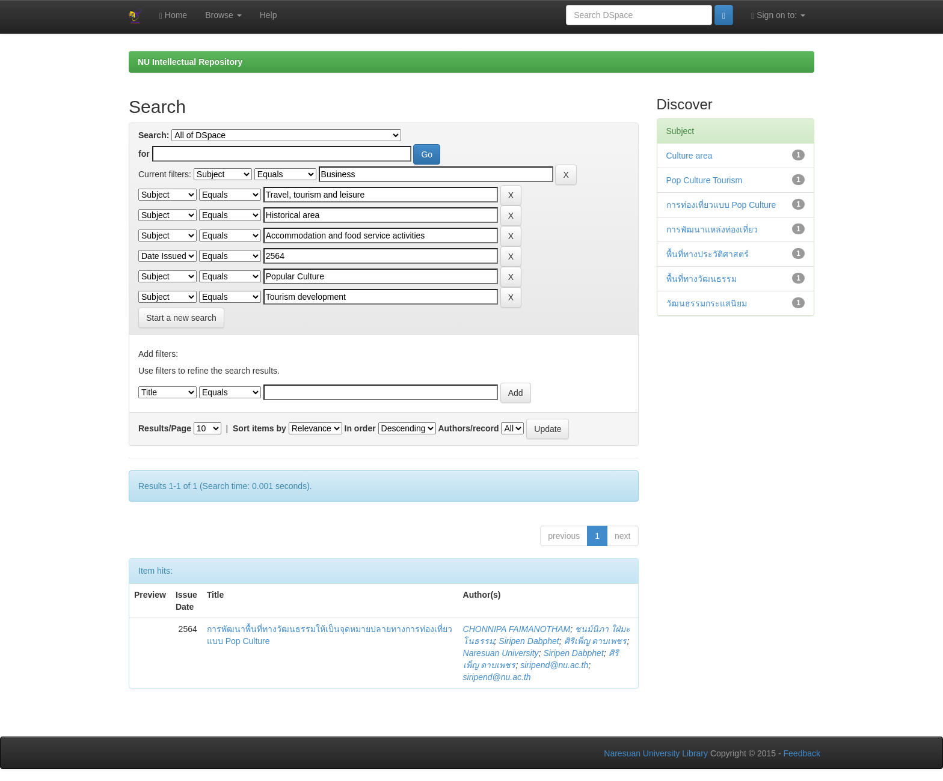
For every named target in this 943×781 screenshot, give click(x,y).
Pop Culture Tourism (704, 180)
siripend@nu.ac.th (554, 665)
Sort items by (259, 428)
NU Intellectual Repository (190, 62)
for (144, 154)
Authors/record (468, 428)
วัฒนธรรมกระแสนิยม (706, 303)
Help (268, 15)
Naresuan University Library (656, 753)
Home (173, 15)
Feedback (802, 753)
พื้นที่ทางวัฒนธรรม (701, 279)
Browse (223, 15)
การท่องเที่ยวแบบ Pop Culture (721, 205)
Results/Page (164, 428)
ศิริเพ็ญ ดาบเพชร (595, 641)
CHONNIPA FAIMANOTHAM (517, 629)
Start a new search (181, 318)
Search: (153, 135)
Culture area (689, 155)
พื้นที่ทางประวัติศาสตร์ (707, 254)
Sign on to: (778, 15)
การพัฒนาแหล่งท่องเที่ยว (712, 229)
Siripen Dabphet (529, 641)
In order (360, 428)
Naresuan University (501, 653)
